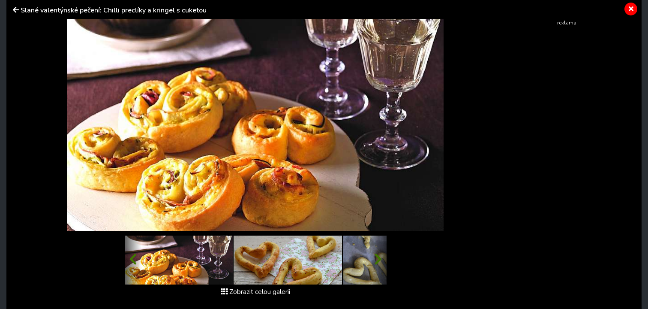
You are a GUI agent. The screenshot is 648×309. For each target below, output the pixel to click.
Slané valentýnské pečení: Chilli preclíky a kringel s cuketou (114, 10)
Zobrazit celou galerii (255, 292)
